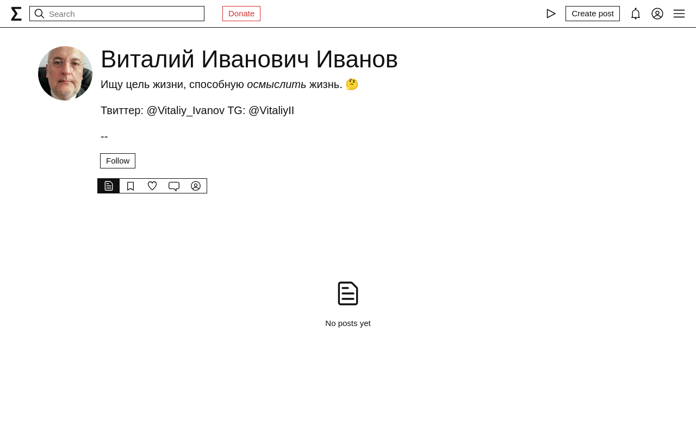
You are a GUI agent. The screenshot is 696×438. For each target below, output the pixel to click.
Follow (117, 160)
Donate (241, 13)
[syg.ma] (16, 14)
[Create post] (592, 14)
